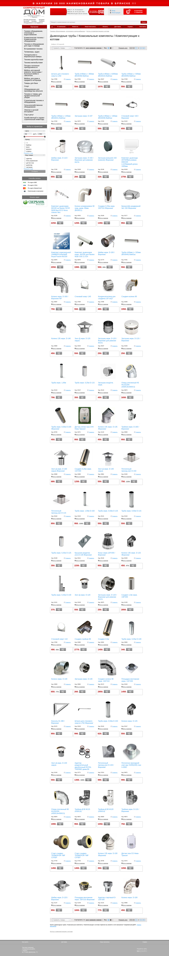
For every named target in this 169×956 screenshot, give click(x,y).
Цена (27, 131)
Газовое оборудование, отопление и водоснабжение (67, 31)
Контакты (142, 26)
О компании (61, 26)
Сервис (130, 26)
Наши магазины (90, 26)
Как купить (25, 942)
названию (92, 48)
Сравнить (68, 79)
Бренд (27, 139)
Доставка (117, 26)
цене (87, 48)
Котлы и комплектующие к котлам (98, 31)
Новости (75, 26)
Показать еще (28, 153)
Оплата (105, 26)
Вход (113, 10)
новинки (99, 48)
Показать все (123, 48)
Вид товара (29, 155)
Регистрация (116, 12)
